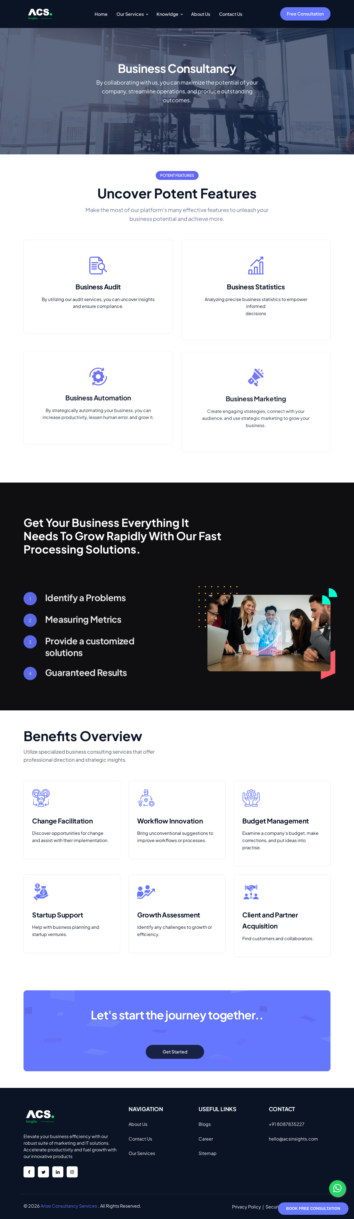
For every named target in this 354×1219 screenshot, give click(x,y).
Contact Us (140, 1139)
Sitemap (208, 1153)
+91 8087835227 (286, 1124)
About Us (138, 1124)
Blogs (205, 1124)
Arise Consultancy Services (69, 1206)
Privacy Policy (246, 1207)
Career (206, 1139)
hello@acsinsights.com (293, 1139)
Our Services (142, 1153)
